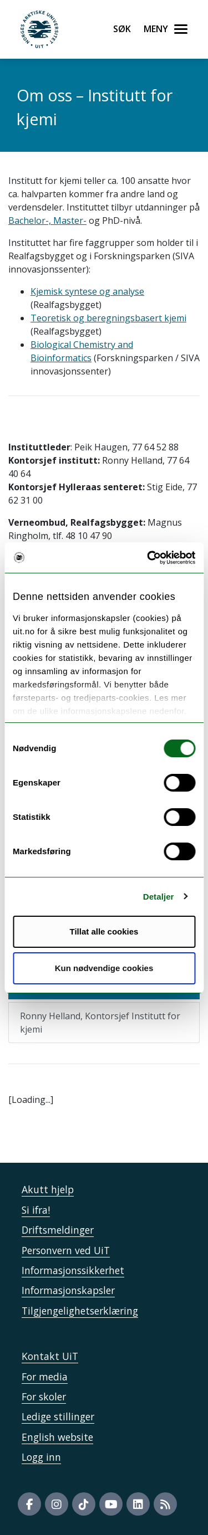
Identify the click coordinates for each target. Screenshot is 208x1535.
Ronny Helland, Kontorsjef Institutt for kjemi (100, 1022)
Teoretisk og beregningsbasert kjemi (108, 318)
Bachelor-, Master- (47, 220)
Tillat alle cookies (104, 931)
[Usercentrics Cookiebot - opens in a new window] (148, 558)
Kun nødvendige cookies (104, 968)
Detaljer (158, 896)
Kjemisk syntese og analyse (87, 291)
